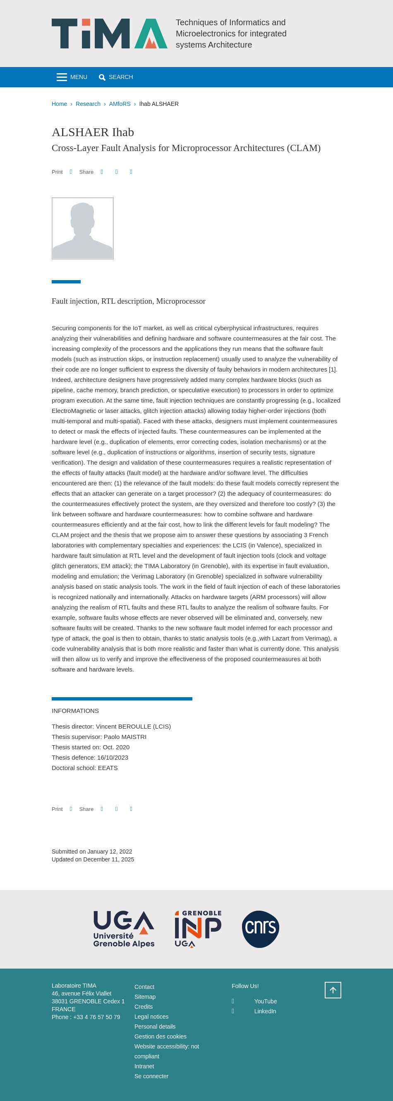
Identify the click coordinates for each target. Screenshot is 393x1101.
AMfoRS (120, 104)
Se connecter (151, 1076)
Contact (144, 986)
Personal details (155, 1026)
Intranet (144, 1066)
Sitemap (145, 996)
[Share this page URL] (131, 172)
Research (88, 104)
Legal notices (151, 1016)
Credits (143, 1006)
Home (59, 104)
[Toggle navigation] (72, 77)
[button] (115, 77)
